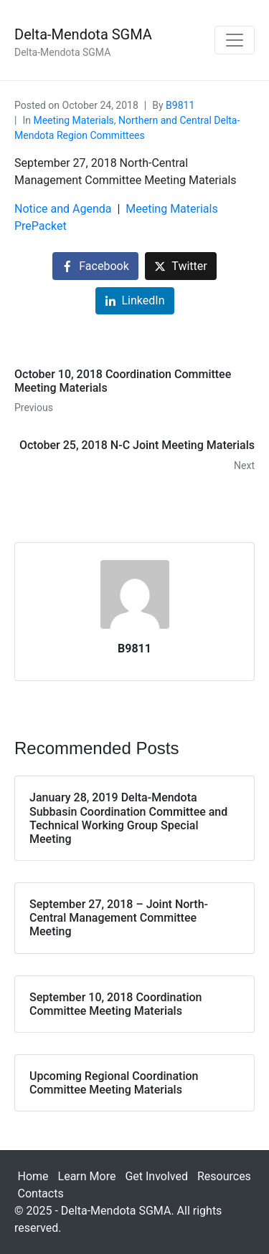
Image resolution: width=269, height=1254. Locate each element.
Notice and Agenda (63, 209)
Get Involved (156, 1176)
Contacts (41, 1193)
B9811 (180, 105)
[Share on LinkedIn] (134, 301)
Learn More (87, 1176)
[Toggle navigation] (234, 40)
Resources (224, 1176)
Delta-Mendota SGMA (83, 34)
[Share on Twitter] (180, 266)
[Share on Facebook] (95, 266)
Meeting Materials (73, 120)
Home (33, 1176)
